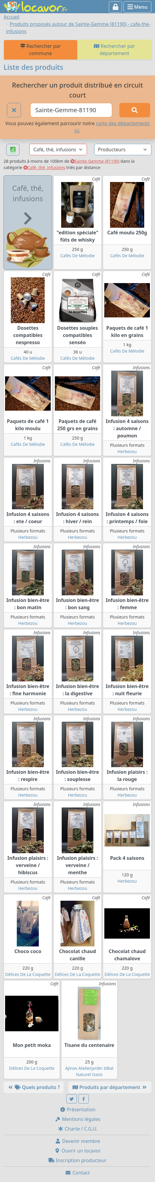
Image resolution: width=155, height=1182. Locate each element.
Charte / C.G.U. (78, 1128)
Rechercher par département (114, 50)
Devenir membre (77, 1141)
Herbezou (127, 451)
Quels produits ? (33, 1087)
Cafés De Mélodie (77, 255)
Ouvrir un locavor (77, 1150)
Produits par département (110, 1087)
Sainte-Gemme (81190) (95, 161)
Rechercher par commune (40, 50)
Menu (137, 7)
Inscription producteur (78, 1160)
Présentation (78, 1109)
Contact (77, 1172)
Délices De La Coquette (27, 974)
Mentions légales (77, 1119)
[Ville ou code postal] (71, 110)
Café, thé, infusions (44, 167)
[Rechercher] (134, 110)
